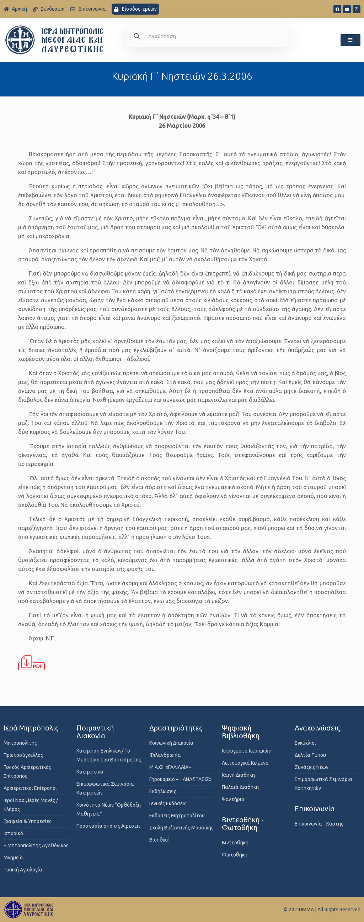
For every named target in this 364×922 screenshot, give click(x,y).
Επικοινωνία (314, 809)
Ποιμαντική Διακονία (95, 732)
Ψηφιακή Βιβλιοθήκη (240, 732)
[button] (350, 40)
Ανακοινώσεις (317, 728)
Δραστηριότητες (175, 728)
